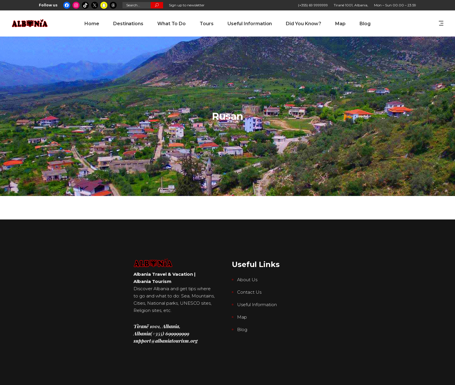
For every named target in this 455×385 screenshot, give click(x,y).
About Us (247, 279)
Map (242, 317)
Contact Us (249, 292)
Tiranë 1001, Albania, (351, 5)
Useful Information (257, 304)
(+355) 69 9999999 (313, 5)
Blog (242, 329)
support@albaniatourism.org (165, 340)
